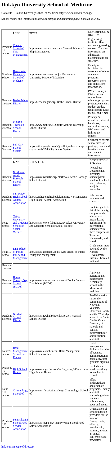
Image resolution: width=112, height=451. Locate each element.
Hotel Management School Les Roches (20, 352)
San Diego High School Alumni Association (20, 198)
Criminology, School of (20, 392)
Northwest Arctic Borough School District (19, 178)
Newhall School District (17, 317)
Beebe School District (20, 102)
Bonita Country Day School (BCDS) (20, 282)
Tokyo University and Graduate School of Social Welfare (20, 224)
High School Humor (20, 371)
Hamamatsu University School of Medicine (19, 76)
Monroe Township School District (18, 126)
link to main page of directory (17, 446)
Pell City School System (18, 147)
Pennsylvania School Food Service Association (20, 424)
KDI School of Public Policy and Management (20, 253)
